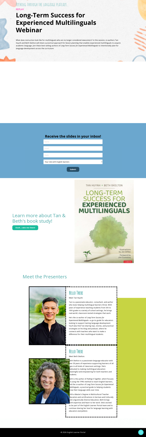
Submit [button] (73, 170)
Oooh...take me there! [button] (25, 228)
